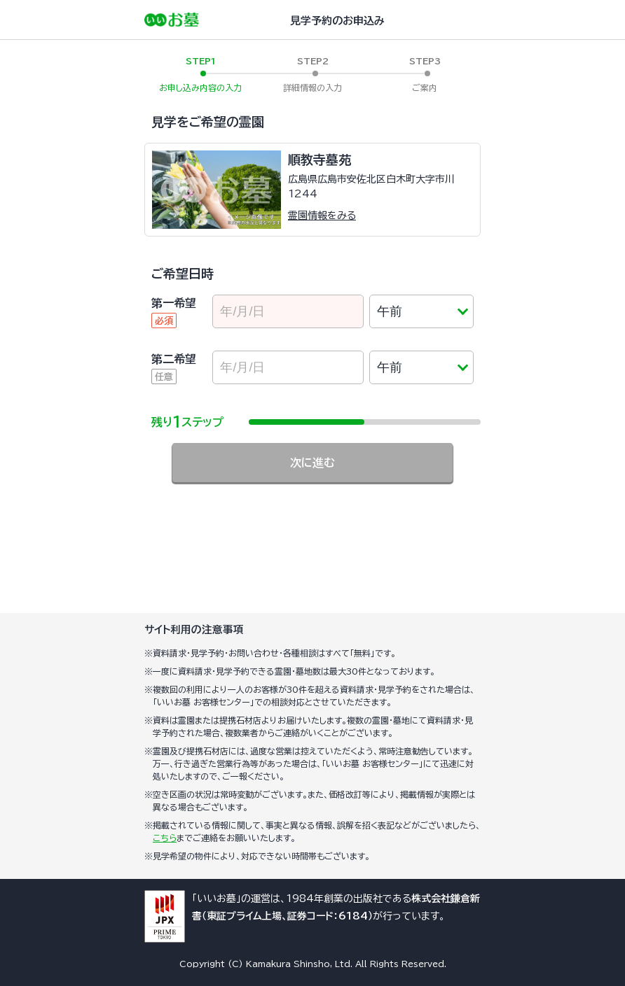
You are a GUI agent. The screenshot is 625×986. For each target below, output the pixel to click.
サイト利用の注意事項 (194, 629)
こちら (165, 837)
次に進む (312, 462)
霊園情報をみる (322, 215)
